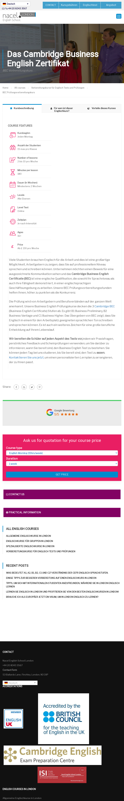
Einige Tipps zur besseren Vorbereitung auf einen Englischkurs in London (51, 576)
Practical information (23, 511)
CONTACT (50, 5)
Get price (62, 473)
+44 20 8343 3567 (17, 8)
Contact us (15, 492)
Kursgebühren (69, 5)
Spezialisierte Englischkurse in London (30, 544)
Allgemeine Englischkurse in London (28, 534)
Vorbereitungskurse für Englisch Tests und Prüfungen (40, 550)
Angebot (111, 5)
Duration (12, 457)
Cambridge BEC (104, 304)
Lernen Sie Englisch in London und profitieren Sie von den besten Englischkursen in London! (62, 590)
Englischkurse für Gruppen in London (29, 539)
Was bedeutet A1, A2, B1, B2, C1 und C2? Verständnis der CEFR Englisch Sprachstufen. (57, 571)
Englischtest (90, 5)
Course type (14, 446)
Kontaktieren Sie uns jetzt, (26, 356)
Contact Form (10, 668)
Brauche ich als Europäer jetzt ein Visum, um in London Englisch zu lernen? (52, 595)
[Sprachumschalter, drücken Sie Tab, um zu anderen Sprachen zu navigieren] (15, 4)
